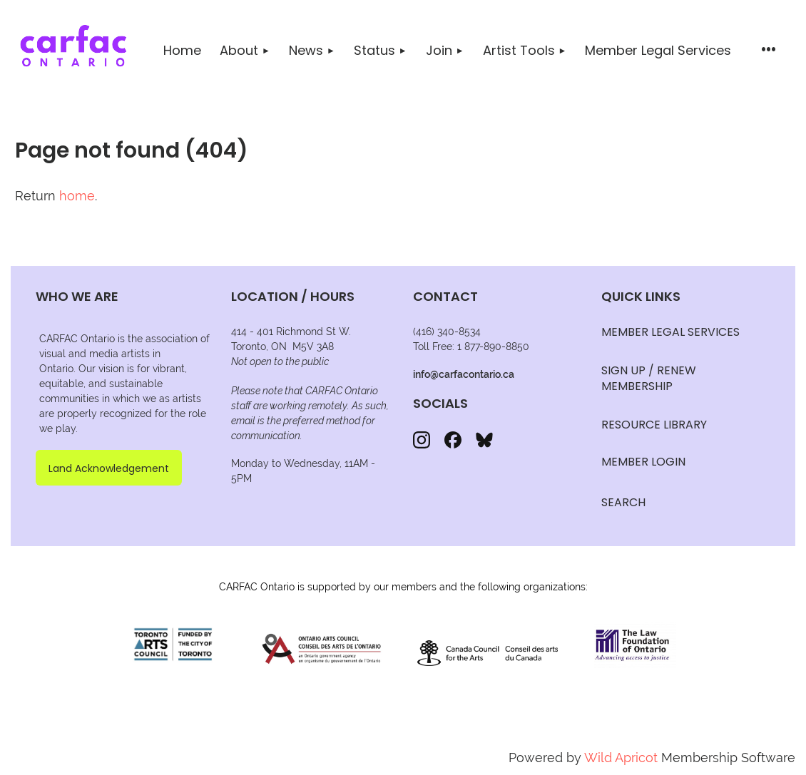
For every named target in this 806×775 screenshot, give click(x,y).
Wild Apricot (621, 757)
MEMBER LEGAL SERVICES (670, 332)
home (77, 195)
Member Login (643, 461)
